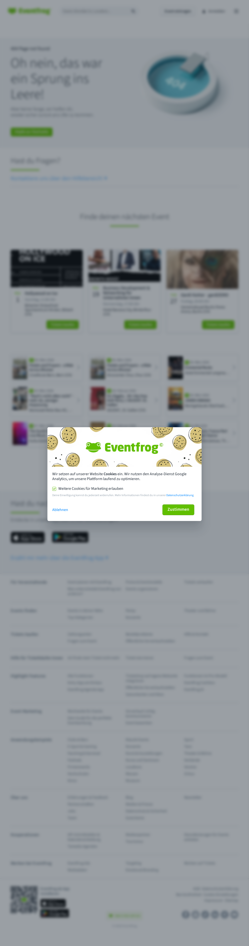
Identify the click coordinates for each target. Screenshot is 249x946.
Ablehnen (60, 509)
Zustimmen (178, 509)
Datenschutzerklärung (180, 495)
